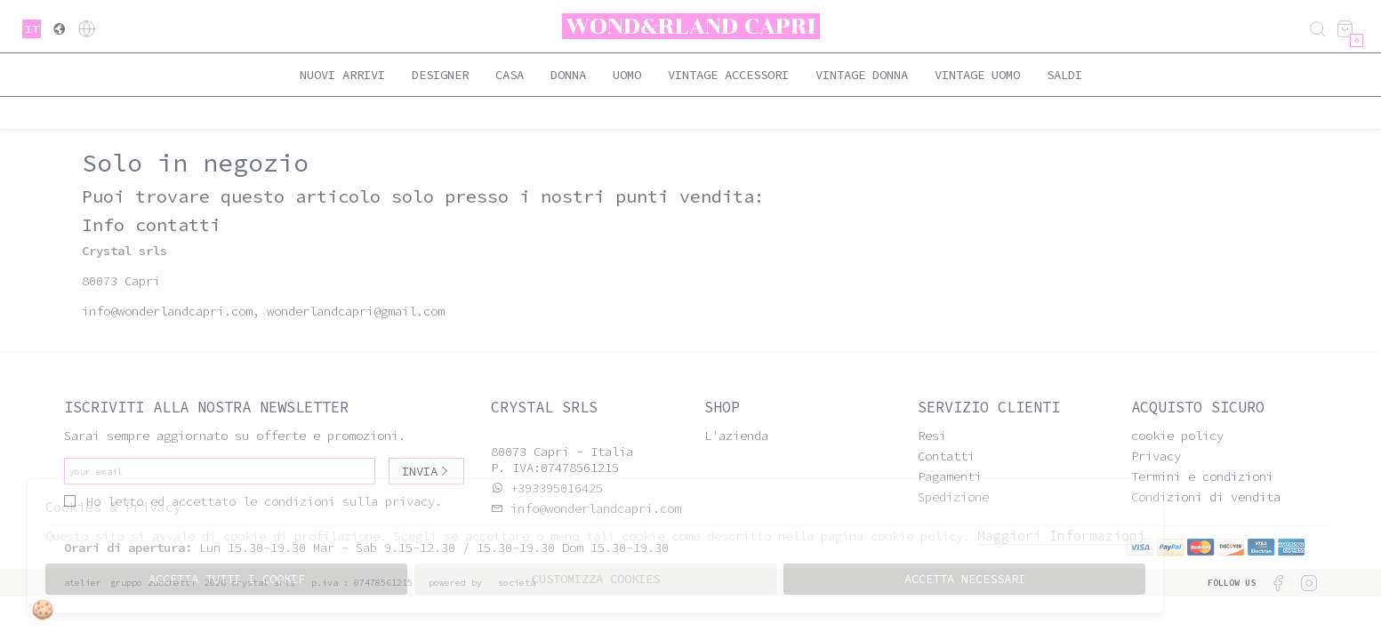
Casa (509, 75)
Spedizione (953, 497)
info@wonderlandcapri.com (592, 508)
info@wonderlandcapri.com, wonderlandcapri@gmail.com (263, 311)
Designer (440, 75)
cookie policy (1177, 436)
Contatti (946, 456)
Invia (426, 471)
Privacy (1156, 456)
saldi (1064, 75)
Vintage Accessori (728, 75)
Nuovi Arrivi (342, 75)
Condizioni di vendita (1206, 497)
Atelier (82, 582)
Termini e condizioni (1202, 476)
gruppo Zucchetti (153, 582)
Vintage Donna (861, 75)
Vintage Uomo (977, 75)
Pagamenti (950, 476)
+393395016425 (556, 488)
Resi (932, 436)
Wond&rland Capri (690, 26)
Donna (568, 75)
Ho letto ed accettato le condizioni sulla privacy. (253, 501)
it (32, 29)
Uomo (627, 75)
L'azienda (736, 436)
